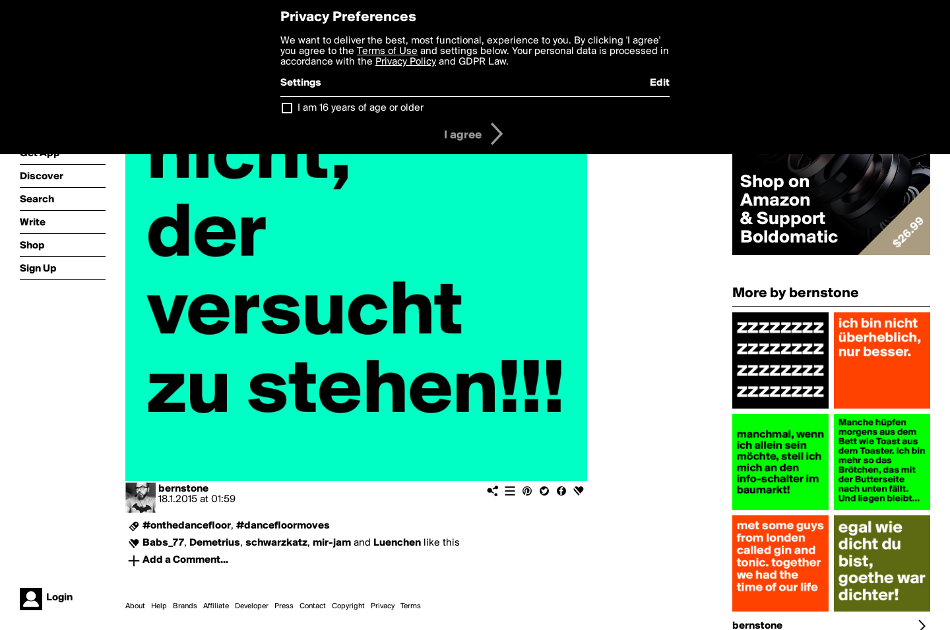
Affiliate (216, 606)
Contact (313, 606)
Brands (185, 606)
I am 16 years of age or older (361, 108)
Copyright (348, 606)
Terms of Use (387, 51)
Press (284, 606)
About (135, 606)
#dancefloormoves (283, 526)
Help (159, 606)
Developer (252, 606)
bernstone (183, 489)
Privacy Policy (405, 62)
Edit (660, 83)
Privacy (383, 606)
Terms (410, 606)
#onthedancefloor (186, 526)
